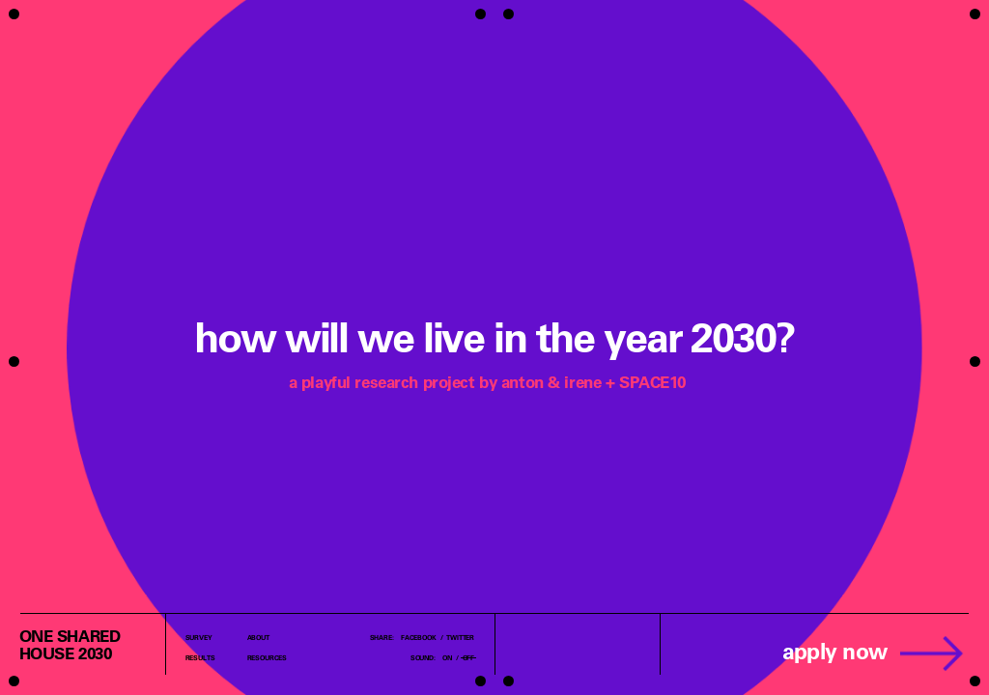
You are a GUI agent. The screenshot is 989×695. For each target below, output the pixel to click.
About (258, 637)
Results (200, 657)
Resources (267, 657)
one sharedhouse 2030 (70, 644)
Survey (198, 637)
